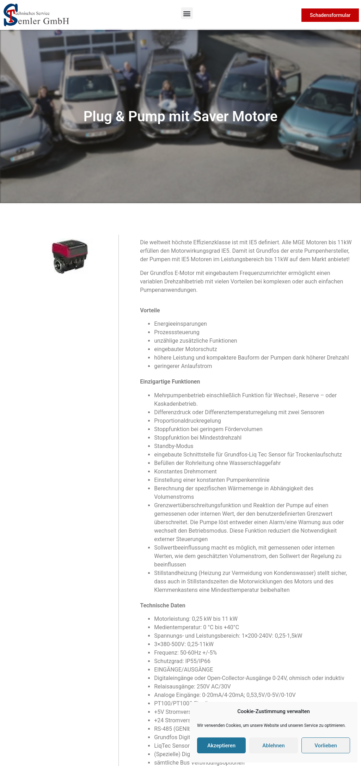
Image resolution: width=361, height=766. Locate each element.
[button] (187, 13)
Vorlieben (325, 745)
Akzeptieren (221, 745)
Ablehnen (273, 745)
